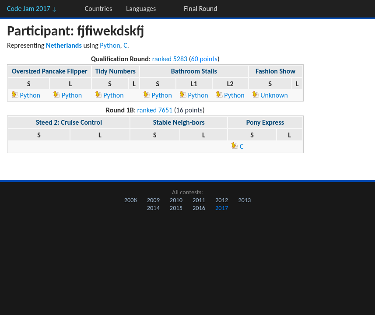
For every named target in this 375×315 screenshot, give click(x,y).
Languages (141, 8)
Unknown (270, 95)
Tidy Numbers (115, 71)
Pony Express (265, 122)
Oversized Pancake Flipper (50, 71)
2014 (153, 208)
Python (110, 45)
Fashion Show (275, 71)
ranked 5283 (170, 59)
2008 (130, 200)
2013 (244, 200)
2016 (199, 208)
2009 (153, 200)
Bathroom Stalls (194, 71)
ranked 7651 (155, 110)
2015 (176, 208)
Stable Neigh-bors (179, 122)
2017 (221, 208)
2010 (176, 200)
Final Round (200, 8)
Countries (98, 8)
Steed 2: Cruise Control (69, 122)
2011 (199, 200)
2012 (221, 200)
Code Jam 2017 (32, 8)
